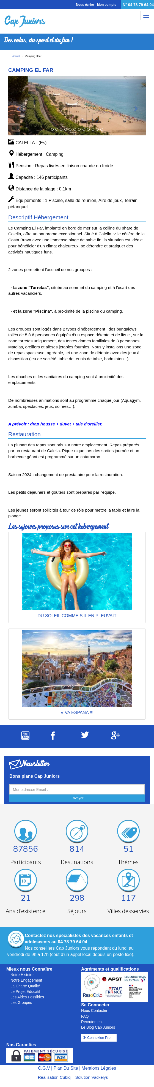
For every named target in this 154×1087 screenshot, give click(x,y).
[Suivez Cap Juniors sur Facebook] (53, 738)
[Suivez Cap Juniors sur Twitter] (85, 736)
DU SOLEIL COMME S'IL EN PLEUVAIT (77, 615)
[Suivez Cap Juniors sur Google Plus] (115, 738)
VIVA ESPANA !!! (77, 712)
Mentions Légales (99, 1068)
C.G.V (44, 1068)
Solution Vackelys (91, 1077)
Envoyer (77, 798)
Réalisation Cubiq (54, 1077)
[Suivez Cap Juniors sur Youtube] (25, 738)
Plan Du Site (66, 1068)
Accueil (16, 56)
